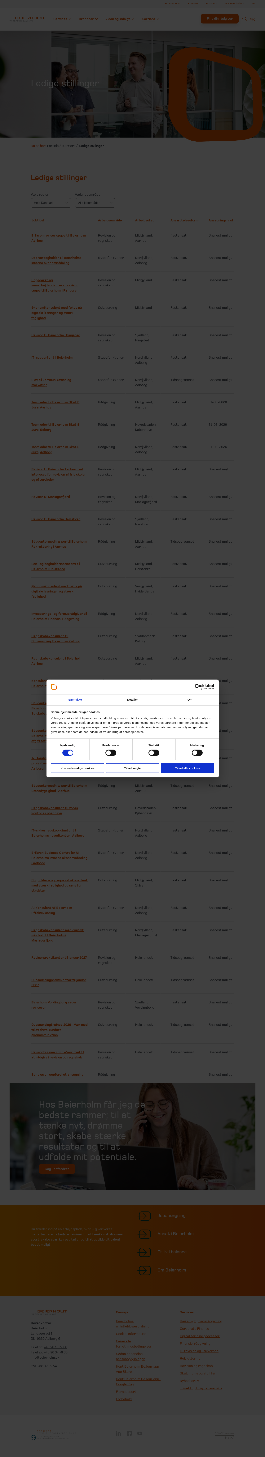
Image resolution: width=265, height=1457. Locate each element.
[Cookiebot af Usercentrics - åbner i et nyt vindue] (197, 687)
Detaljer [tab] (132, 699)
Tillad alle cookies (187, 768)
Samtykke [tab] (75, 699)
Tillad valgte (132, 768)
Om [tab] (190, 699)
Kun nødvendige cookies (77, 768)
